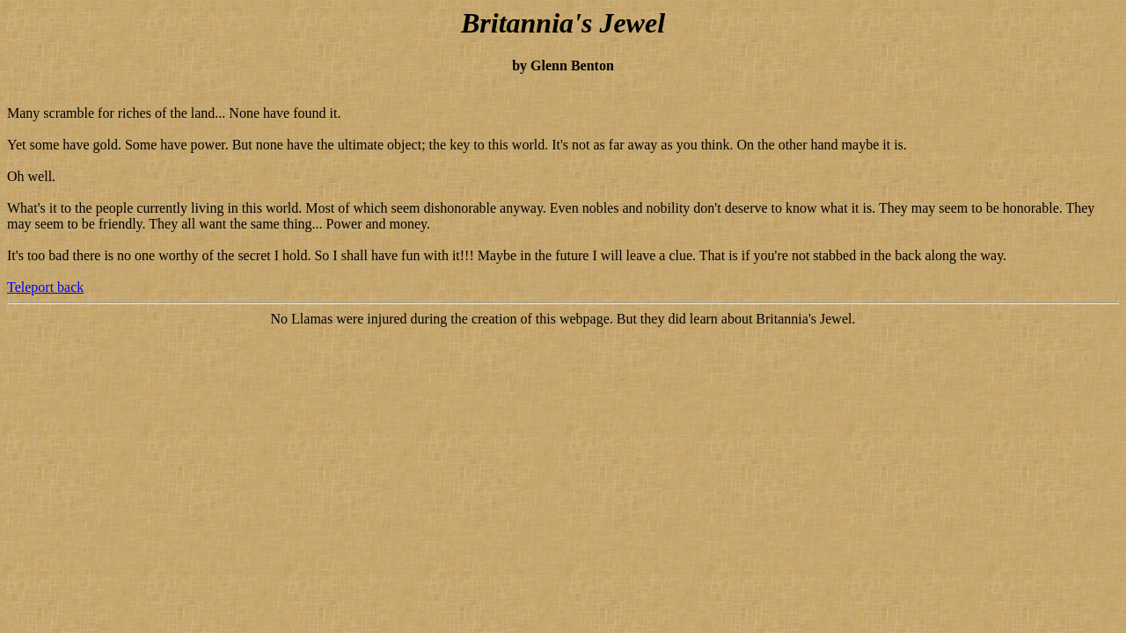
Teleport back (45, 287)
